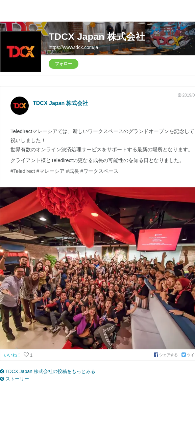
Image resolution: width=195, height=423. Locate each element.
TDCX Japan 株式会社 (97, 36)
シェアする (166, 355)
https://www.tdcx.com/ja (73, 47)
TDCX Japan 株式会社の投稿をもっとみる (47, 371)
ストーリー (14, 378)
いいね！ (13, 355)
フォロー (63, 63)
